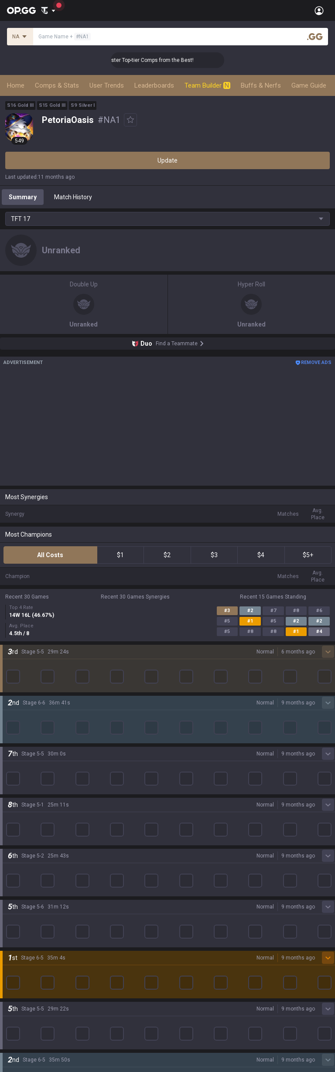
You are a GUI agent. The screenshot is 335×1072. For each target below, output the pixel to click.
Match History (73, 197)
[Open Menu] (319, 10)
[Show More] (48, 10)
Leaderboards (154, 85)
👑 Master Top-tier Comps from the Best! (161, 60)
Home (15, 85)
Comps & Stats (57, 85)
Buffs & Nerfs (261, 85)
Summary (23, 197)
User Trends (106, 85)
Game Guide (308, 85)
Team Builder (207, 85)
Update (167, 160)
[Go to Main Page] (21, 10)
